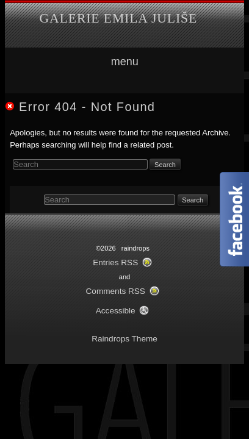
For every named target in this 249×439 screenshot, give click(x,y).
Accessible (115, 310)
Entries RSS (115, 262)
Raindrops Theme (124, 338)
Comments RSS (115, 291)
